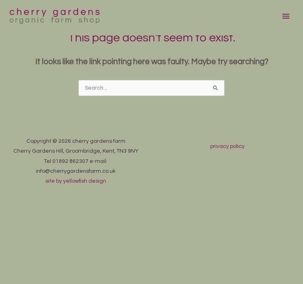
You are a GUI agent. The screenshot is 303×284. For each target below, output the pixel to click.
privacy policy (227, 146)
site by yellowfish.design (75, 181)
